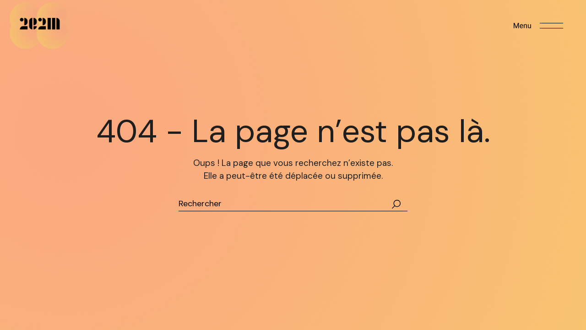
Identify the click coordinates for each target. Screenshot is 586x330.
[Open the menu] (538, 25)
